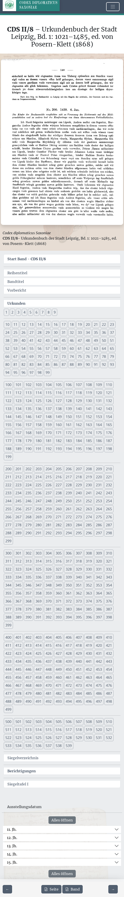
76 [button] (88, 356)
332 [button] (109, 569)
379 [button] (28, 609)
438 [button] (59, 661)
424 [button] (28, 653)
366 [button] (8, 601)
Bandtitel (15, 281)
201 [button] (18, 469)
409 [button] (99, 637)
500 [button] (8, 721)
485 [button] (89, 693)
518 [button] (79, 729)
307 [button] (79, 553)
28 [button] (40, 332)
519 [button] (89, 729)
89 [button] (80, 364)
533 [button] (8, 745)
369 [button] (39, 601)
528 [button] (69, 737)
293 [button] (59, 533)
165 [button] (109, 424)
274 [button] (89, 517)
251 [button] (79, 501)
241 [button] (89, 493)
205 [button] (59, 469)
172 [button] (69, 432)
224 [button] (28, 485)
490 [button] (28, 701)
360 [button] (59, 593)
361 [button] (69, 593)
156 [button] (18, 424)
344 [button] (8, 585)
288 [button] (8, 533)
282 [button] (59, 525)
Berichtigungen (21, 771)
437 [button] (49, 661)
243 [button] (109, 493)
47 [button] (80, 340)
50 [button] (104, 340)
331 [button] (99, 569)
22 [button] (104, 324)
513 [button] (28, 729)
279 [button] (28, 525)
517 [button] (69, 729)
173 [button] (79, 432)
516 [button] (59, 729)
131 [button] (99, 400)
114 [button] (39, 392)
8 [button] (49, 312)
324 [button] (28, 569)
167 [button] (18, 432)
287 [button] (109, 525)
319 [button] (89, 561)
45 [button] (64, 340)
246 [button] (28, 501)
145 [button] (18, 416)
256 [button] (18, 509)
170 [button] (49, 432)
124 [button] (28, 400)
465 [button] (109, 677)
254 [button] (109, 501)
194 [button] (69, 448)
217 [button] (69, 477)
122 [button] (8, 400)
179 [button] (28, 440)
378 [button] (18, 609)
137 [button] (49, 408)
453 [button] (99, 669)
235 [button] (28, 493)
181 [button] (49, 440)
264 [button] (99, 509)
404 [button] (49, 637)
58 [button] (56, 348)
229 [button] (79, 485)
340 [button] (79, 577)
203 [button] (39, 469)
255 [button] (8, 509)
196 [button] (89, 448)
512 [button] (18, 729)
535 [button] (28, 745)
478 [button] (18, 693)
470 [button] (49, 685)
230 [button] (89, 485)
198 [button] (109, 448)
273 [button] (79, 517)
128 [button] (69, 400)
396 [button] (89, 617)
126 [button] (49, 400)
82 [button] (23, 364)
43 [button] (48, 340)
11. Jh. (12, 829)
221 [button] (109, 477)
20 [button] (88, 324)
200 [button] (8, 469)
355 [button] (8, 593)
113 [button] (28, 392)
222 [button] (8, 485)
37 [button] (112, 332)
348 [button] (49, 585)
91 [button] (96, 364)
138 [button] (59, 408)
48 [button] (88, 340)
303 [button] (39, 553)
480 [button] (39, 693)
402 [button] (28, 637)
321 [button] (109, 561)
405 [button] (59, 637)
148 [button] (49, 416)
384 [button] (79, 609)
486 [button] (99, 693)
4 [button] (24, 312)
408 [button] (89, 637)
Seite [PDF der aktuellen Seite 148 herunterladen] (51, 889)
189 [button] (18, 448)
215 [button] (49, 477)
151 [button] (79, 416)
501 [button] (18, 721)
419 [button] (89, 645)
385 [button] (89, 609)
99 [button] (48, 372)
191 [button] (39, 448)
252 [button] (89, 501)
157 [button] (28, 424)
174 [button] (89, 432)
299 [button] (8, 541)
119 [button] (89, 392)
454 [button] (109, 669)
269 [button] (39, 517)
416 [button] (59, 645)
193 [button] (59, 448)
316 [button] (59, 561)
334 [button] (18, 577)
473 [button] (79, 685)
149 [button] (59, 416)
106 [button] (69, 384)
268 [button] (28, 517)
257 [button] (28, 509)
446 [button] (28, 669)
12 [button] (23, 324)
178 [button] (18, 440)
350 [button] (69, 585)
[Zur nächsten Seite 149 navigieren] (113, 889)
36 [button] (104, 332)
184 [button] (79, 440)
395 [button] (79, 617)
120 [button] (99, 392)
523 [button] (18, 737)
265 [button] (109, 509)
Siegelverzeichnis (22, 758)
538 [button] (59, 745)
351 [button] (79, 585)
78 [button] (104, 356)
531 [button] (99, 737)
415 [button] (49, 645)
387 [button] (109, 609)
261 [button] (69, 509)
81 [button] (15, 364)
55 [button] (31, 348)
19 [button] (80, 324)
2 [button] (12, 312)
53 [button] (15, 348)
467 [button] (18, 685)
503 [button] (39, 721)
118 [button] (79, 392)
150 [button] (69, 416)
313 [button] (28, 561)
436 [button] (39, 661)
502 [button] (28, 721)
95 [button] (15, 372)
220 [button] (99, 477)
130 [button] (89, 400)
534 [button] (18, 745)
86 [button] (56, 364)
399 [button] (8, 625)
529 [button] (79, 737)
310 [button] (109, 553)
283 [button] (69, 525)
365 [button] (109, 593)
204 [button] (49, 469)
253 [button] (99, 501)
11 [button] (15, 324)
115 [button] (49, 392)
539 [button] (69, 745)
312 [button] (18, 561)
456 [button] (18, 677)
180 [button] (39, 440)
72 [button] (56, 356)
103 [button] (39, 384)
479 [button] (28, 693)
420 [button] (99, 645)
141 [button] (89, 408)
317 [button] (69, 561)
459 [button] (49, 677)
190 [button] (28, 448)
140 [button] (79, 408)
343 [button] (109, 577)
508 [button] (89, 721)
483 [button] (69, 693)
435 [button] (28, 661)
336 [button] (39, 577)
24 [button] (7, 332)
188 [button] (8, 448)
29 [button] (48, 332)
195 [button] (79, 448)
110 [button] (109, 384)
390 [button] (28, 617)
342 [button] (99, 577)
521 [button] (109, 729)
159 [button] (49, 424)
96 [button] (23, 372)
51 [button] (112, 340)
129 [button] (79, 400)
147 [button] (39, 416)
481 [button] (49, 693)
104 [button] (49, 384)
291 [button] (39, 533)
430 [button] (89, 653)
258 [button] (39, 509)
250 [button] (69, 501)
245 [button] (18, 501)
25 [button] (15, 332)
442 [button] (99, 661)
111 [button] (8, 392)
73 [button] (64, 356)
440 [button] (79, 661)
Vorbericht (16, 290)
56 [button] (40, 348)
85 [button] (48, 364)
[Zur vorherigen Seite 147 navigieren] (7, 889)
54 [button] (23, 348)
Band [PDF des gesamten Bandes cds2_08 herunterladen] (72, 889)
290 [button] (28, 533)
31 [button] (64, 332)
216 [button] (59, 477)
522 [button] (8, 737)
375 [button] (99, 601)
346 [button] (28, 585)
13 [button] (31, 324)
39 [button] (15, 340)
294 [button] (69, 533)
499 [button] (8, 709)
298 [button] (109, 533)
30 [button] (56, 332)
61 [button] (80, 348)
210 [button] (109, 469)
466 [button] (8, 685)
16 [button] (56, 324)
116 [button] (59, 392)
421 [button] (109, 645)
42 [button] (40, 340)
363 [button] (89, 593)
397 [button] (99, 617)
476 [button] (109, 685)
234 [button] (18, 493)
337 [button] (49, 577)
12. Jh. (12, 837)
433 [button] (8, 661)
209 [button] (99, 469)
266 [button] (8, 517)
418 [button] (79, 645)
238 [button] (59, 493)
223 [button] (18, 485)
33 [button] (80, 332)
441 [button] (89, 661)
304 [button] (49, 553)
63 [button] (96, 348)
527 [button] (59, 737)
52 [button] (7, 348)
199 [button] (8, 456)
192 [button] (49, 448)
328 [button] (69, 569)
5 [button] (30, 312)
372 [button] (69, 601)
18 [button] (72, 324)
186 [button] (99, 440)
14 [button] (40, 324)
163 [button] (89, 424)
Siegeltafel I (17, 784)
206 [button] (69, 469)
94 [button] (7, 372)
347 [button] (39, 585)
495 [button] (79, 701)
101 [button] (18, 384)
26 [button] (23, 332)
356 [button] (18, 593)
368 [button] (28, 601)
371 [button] (59, 601)
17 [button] (64, 324)
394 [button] (69, 617)
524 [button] (28, 737)
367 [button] (18, 601)
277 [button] (8, 525)
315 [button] (49, 561)
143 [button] (109, 408)
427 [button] (59, 653)
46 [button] (72, 340)
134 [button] (18, 408)
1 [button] (6, 312)
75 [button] (80, 356)
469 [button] (39, 685)
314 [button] (39, 561)
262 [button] (79, 509)
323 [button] (18, 569)
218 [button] (79, 477)
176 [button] (109, 432)
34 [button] (88, 332)
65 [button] (112, 348)
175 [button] (99, 432)
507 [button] (79, 721)
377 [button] (8, 609)
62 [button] (88, 348)
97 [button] (31, 372)
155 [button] (8, 424)
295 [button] (79, 533)
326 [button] (49, 569)
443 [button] (109, 661)
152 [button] (89, 416)
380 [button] (39, 609)
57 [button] (48, 348)
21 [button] (96, 324)
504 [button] (49, 721)
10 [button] (7, 324)
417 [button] (69, 645)
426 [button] (49, 653)
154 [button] (109, 416)
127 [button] (59, 400)
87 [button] (64, 364)
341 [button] (89, 577)
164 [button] (99, 424)
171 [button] (59, 432)
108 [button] (89, 384)
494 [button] (69, 701)
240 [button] (79, 493)
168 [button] (28, 432)
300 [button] (8, 553)
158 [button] (39, 424)
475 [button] (99, 685)
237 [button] (49, 493)
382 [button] (59, 609)
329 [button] (79, 569)
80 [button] (7, 364)
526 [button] (49, 737)
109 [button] (99, 384)
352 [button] (89, 585)
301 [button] (18, 553)
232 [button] (109, 485)
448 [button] (49, 669)
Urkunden (16, 303)
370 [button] (49, 601)
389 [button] (18, 617)
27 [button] (31, 332)
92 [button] (104, 364)
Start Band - (26, 259)
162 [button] (79, 424)
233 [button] (8, 493)
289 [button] (18, 533)
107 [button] (79, 384)
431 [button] (99, 653)
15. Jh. (12, 862)
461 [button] (69, 677)
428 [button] (69, 653)
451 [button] (79, 669)
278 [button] (18, 525)
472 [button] (69, 685)
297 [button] (99, 533)
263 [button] (89, 509)
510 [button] (109, 721)
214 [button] (39, 477)
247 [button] (39, 501)
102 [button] (28, 384)
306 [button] (69, 553)
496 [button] (89, 701)
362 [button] (79, 593)
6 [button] (37, 312)
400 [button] (8, 637)
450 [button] (69, 669)
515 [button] (49, 729)
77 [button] (96, 356)
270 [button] (49, 517)
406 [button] (69, 637)
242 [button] (99, 493)
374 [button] (89, 601)
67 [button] (15, 356)
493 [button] (59, 701)
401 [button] (18, 637)
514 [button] (39, 729)
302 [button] (28, 553)
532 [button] (109, 737)
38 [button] (7, 340)
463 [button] (89, 677)
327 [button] (59, 569)
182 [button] (59, 440)
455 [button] (8, 677)
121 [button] (109, 392)
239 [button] (69, 493)
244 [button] (8, 501)
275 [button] (99, 517)
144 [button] (8, 416)
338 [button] (59, 577)
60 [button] (72, 348)
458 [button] (39, 677)
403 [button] (39, 637)
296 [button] (89, 533)
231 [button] (99, 485)
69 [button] (31, 356)
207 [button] (79, 469)
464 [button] (99, 677)
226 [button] (49, 485)
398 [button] (109, 617)
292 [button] (49, 533)
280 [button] (39, 525)
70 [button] (40, 356)
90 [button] (88, 364)
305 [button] (59, 553)
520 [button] (99, 729)
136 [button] (39, 408)
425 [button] (39, 653)
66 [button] (7, 356)
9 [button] (55, 312)
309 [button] (99, 553)
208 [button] (89, 469)
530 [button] (89, 737)
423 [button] (18, 653)
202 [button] (28, 469)
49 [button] (96, 340)
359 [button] (49, 593)
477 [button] (8, 693)
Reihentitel (17, 273)
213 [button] (28, 477)
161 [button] (69, 424)
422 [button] (8, 653)
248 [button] (49, 501)
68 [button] (23, 356)
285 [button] (89, 525)
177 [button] (8, 440)
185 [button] (89, 440)
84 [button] (40, 364)
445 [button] (18, 669)
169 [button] (39, 432)
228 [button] (69, 485)
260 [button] (59, 509)
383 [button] (69, 609)
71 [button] (48, 356)
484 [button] (79, 693)
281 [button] (49, 525)
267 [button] (18, 517)
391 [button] (39, 617)
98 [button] (40, 372)
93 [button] (112, 364)
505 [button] (59, 721)
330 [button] (89, 569)
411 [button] (8, 645)
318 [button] (79, 561)
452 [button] (89, 669)
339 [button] (69, 577)
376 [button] (109, 601)
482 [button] (59, 693)
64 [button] (104, 348)
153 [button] (99, 416)
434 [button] (18, 661)
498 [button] (109, 701)
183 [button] (69, 440)
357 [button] (28, 593)
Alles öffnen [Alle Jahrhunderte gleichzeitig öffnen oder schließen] (62, 820)
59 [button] (64, 348)
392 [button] (49, 617)
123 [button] (18, 400)
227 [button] (59, 485)
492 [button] (49, 701)
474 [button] (89, 685)
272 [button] (69, 517)
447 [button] (39, 669)
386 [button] (99, 609)
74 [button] (72, 356)
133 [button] (8, 408)
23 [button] (112, 324)
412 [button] (18, 645)
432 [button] (109, 653)
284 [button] (79, 525)
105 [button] (59, 384)
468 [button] (28, 685)
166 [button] (8, 432)
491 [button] (39, 701)
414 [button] (39, 645)
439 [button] (69, 661)
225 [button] (39, 485)
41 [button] (31, 340)
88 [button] (72, 364)
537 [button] (49, 745)
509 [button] (99, 721)
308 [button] (89, 553)
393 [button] (59, 617)
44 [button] (56, 340)
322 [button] (8, 569)
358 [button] (39, 593)
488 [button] (8, 701)
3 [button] (18, 312)
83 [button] (31, 364)
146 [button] (28, 416)
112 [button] (18, 392)
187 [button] (109, 440)
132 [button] (109, 400)
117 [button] (69, 392)
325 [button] (39, 569)
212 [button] (18, 477)
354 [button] (109, 585)
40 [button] (23, 340)
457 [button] (28, 677)
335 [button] (28, 577)
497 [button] (99, 701)
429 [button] (79, 653)
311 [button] (8, 561)
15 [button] (48, 324)
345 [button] (18, 585)
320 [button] (99, 561)
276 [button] (109, 517)
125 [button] (39, 400)
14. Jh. (12, 854)
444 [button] (8, 669)
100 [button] (8, 384)
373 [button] (79, 601)
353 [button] (99, 585)
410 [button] (109, 637)
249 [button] (59, 501)
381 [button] (49, 609)
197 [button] (99, 448)
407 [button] (79, 637)
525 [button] (39, 737)
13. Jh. (12, 846)
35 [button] (96, 332)
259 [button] (49, 509)
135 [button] (28, 408)
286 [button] (99, 525)
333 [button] (8, 577)
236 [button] (39, 493)
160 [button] (59, 424)
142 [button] (99, 408)
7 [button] (43, 312)
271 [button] (59, 517)
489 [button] (18, 701)
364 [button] (99, 593)
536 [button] (39, 745)
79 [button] (112, 356)
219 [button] (89, 477)
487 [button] (109, 693)
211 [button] (8, 477)
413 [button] (28, 645)
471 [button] (59, 685)
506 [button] (69, 721)
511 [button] (8, 729)
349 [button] (59, 585)
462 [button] (79, 677)
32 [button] (72, 332)
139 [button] (69, 408)
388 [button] (8, 617)
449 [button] (59, 669)
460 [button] (59, 677)
